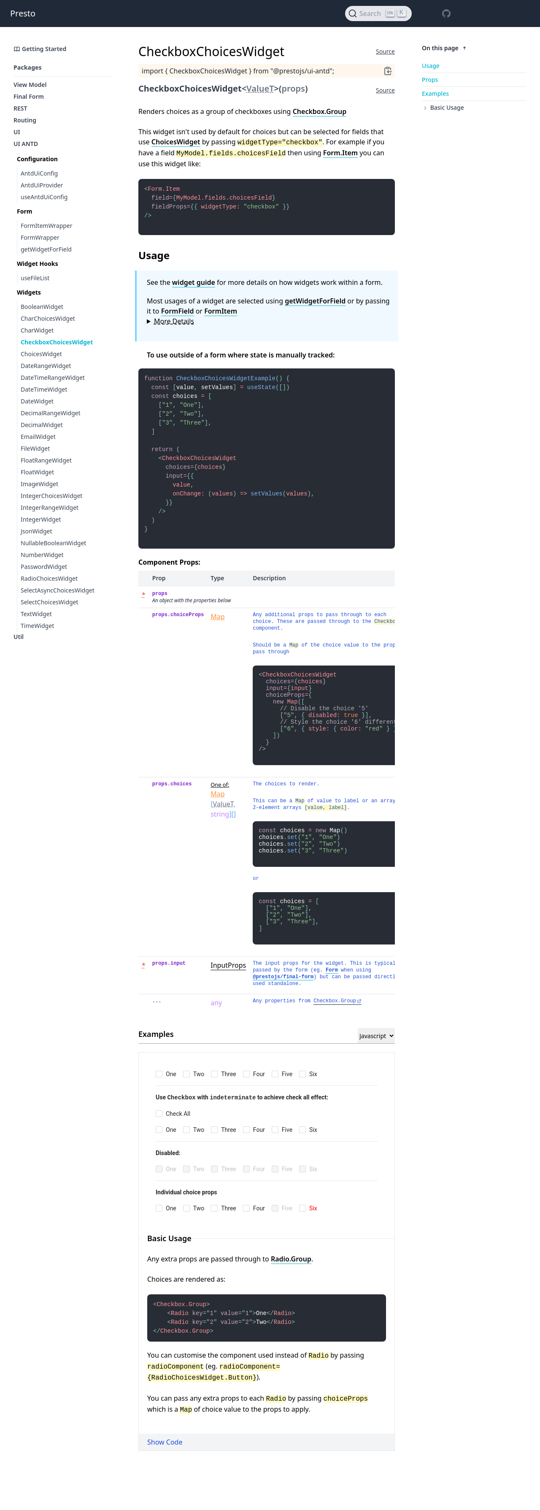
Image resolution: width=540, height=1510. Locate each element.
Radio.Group (291, 1289)
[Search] (378, 13)
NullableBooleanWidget (53, 543)
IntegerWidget (41, 519)
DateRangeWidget (46, 366)
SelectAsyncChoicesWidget (57, 590)
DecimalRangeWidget (51, 413)
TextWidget (36, 614)
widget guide (193, 286)
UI (17, 132)
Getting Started (40, 49)
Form (332, 1001)
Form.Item (340, 152)
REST (20, 108)
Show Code (164, 1475)
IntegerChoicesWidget (51, 496)
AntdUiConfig (39, 173)
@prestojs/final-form (283, 1007)
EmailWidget (38, 437)
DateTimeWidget (44, 389)
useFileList (35, 278)
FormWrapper (40, 237)
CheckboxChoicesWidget (57, 342)
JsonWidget (36, 531)
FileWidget (35, 448)
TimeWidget (37, 626)
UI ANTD (26, 144)
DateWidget (37, 401)
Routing (25, 120)
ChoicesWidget (41, 354)
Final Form (29, 96)
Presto (22, 13)
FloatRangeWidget (46, 460)
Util (19, 637)
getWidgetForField (46, 249)
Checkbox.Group (320, 111)
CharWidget (37, 330)
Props (430, 80)
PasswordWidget (44, 567)
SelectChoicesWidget (49, 602)
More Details (174, 325)
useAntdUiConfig (44, 197)
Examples (435, 93)
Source (385, 51)
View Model (30, 85)
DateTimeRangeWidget (53, 377)
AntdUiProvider (42, 185)
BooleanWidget (42, 307)
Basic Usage (443, 107)
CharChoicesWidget (48, 318)
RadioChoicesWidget (49, 578)
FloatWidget (37, 472)
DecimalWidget (42, 425)
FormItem (220, 315)
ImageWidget (39, 484)
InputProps (228, 995)
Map (217, 636)
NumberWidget (42, 555)
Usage (431, 66)
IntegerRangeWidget (49, 507)
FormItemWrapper (47, 226)
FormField (177, 315)
